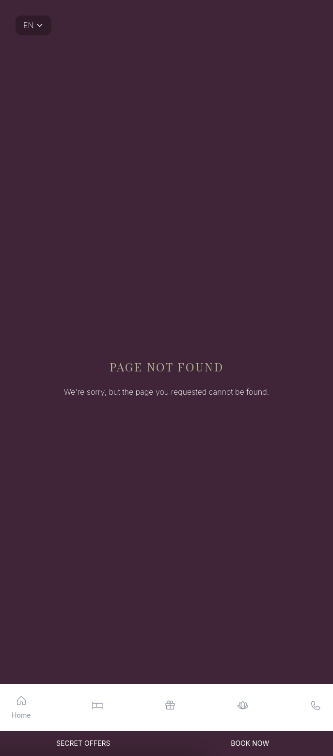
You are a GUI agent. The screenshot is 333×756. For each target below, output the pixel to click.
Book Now (250, 743)
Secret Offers (83, 743)
